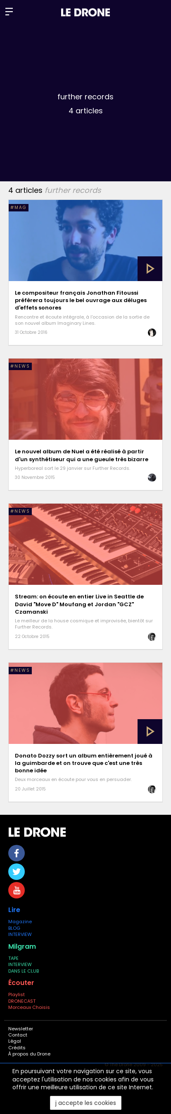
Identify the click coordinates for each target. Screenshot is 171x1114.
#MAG (18, 207)
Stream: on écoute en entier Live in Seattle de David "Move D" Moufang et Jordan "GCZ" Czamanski (79, 604)
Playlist (16, 994)
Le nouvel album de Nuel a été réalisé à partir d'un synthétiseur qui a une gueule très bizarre (81, 455)
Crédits (17, 1047)
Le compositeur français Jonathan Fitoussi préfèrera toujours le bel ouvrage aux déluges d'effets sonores (81, 300)
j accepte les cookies (85, 1103)
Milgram (22, 946)
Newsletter (20, 1028)
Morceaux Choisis (29, 1007)
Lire (14, 910)
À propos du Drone (29, 1054)
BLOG (14, 928)
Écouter (21, 982)
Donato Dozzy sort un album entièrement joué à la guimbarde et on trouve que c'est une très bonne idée (83, 763)
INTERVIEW (20, 934)
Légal (14, 1041)
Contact (17, 1035)
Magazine (20, 921)
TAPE (13, 958)
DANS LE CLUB (23, 971)
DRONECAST (22, 1001)
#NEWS (20, 366)
